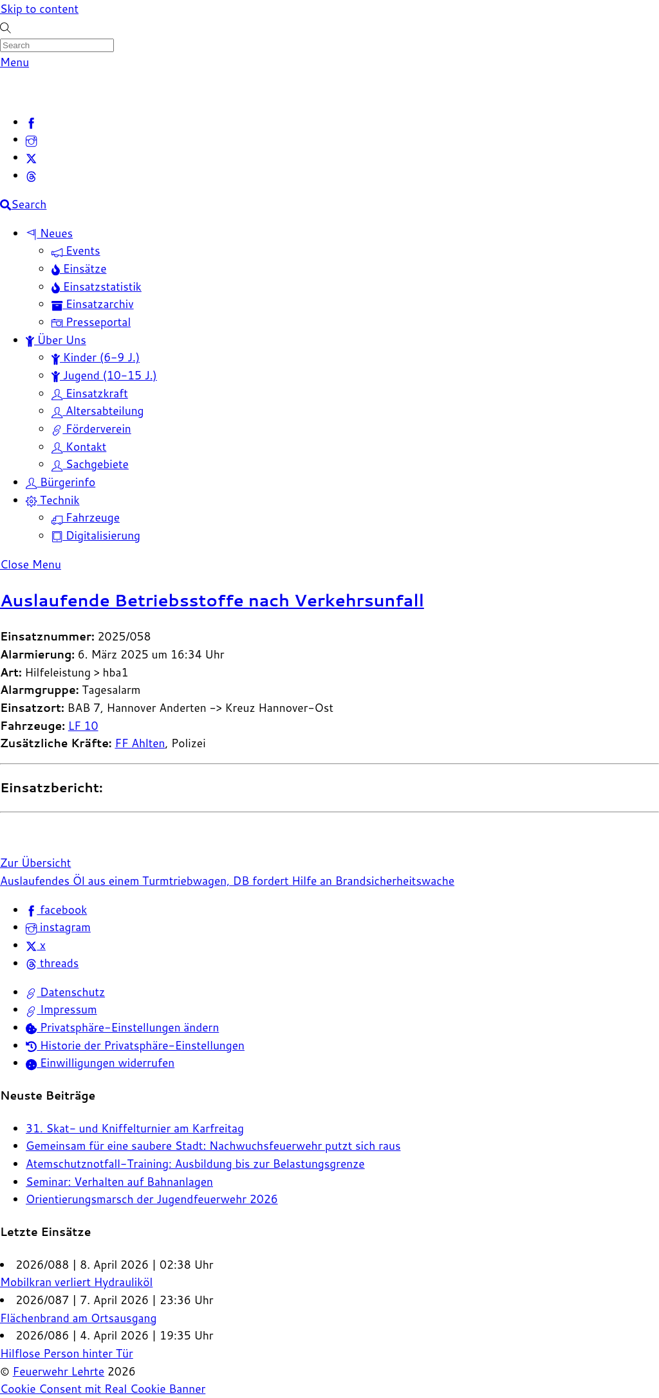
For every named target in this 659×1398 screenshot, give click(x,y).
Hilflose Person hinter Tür (66, 1353)
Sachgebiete (90, 464)
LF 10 (83, 726)
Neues (49, 233)
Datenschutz (65, 992)
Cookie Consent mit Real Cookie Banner (102, 1389)
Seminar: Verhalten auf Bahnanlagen (119, 1182)
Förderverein (91, 429)
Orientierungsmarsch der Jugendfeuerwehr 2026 (152, 1199)
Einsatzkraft (89, 393)
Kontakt (78, 447)
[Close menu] (30, 564)
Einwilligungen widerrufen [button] (100, 1063)
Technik (53, 500)
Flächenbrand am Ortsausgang (78, 1318)
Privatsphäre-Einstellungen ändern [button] (122, 1027)
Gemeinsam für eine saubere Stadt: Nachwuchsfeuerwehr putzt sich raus (213, 1146)
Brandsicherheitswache (393, 881)
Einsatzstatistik (96, 286)
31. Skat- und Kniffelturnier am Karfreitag (135, 1128)
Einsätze (78, 268)
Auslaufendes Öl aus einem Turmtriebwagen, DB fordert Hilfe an (166, 881)
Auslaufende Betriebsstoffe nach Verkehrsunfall (212, 600)
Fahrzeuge (85, 517)
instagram (58, 927)
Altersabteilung (97, 411)
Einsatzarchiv (92, 304)
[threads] (31, 175)
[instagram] (31, 139)
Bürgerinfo (60, 482)
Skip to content (39, 9)
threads (52, 963)
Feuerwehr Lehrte (59, 1371)
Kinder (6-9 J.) (95, 357)
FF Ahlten (140, 743)
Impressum (61, 1009)
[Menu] (14, 62)
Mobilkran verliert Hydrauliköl (76, 1282)
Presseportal (91, 322)
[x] (31, 157)
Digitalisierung (95, 535)
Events (75, 250)
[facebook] (31, 122)
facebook (56, 910)
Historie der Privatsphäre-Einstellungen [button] (135, 1045)
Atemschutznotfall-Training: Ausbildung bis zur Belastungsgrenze (195, 1164)
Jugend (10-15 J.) (104, 375)
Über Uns (56, 340)
